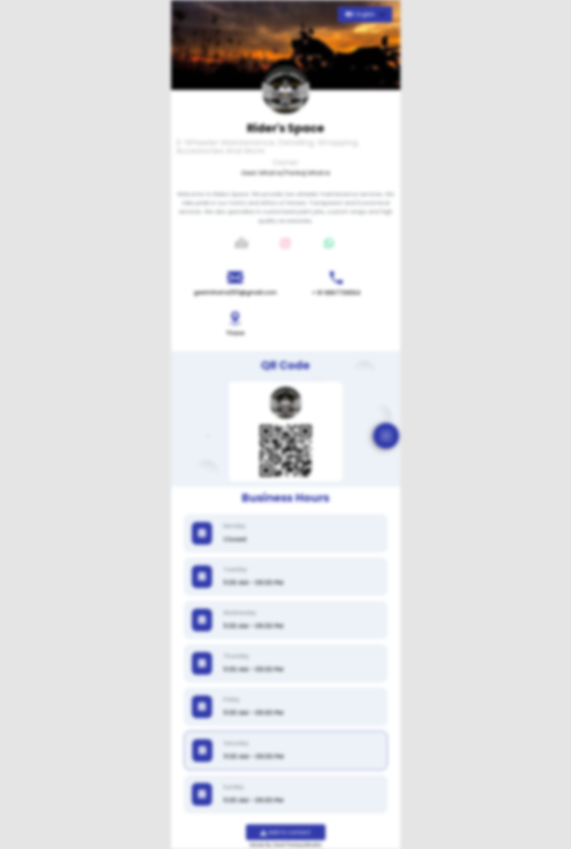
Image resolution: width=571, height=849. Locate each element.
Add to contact (285, 832)
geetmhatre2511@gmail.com (235, 292)
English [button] (361, 14)
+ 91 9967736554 (336, 293)
